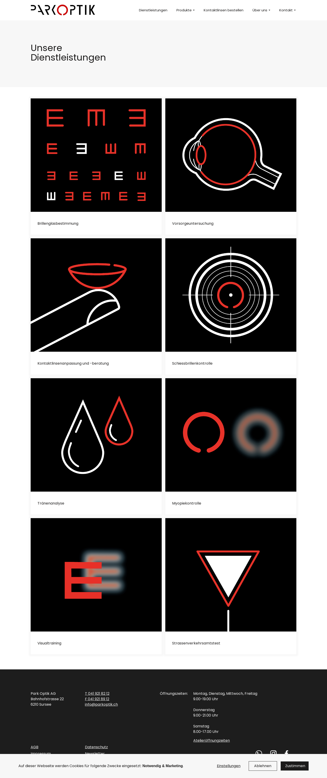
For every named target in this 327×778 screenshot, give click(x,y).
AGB (34, 747)
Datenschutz (96, 747)
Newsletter (95, 753)
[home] (63, 10)
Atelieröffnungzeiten (211, 740)
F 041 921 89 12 (97, 699)
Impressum (41, 753)
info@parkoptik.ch (101, 704)
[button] (184, 10)
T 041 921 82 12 (97, 693)
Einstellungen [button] (228, 765)
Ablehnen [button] (262, 765)
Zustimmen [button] (295, 765)
